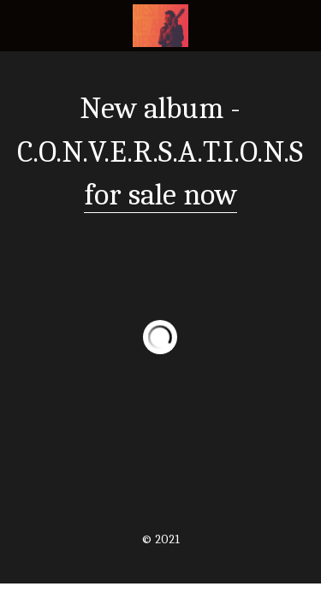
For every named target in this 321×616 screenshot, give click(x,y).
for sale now (160, 194)
